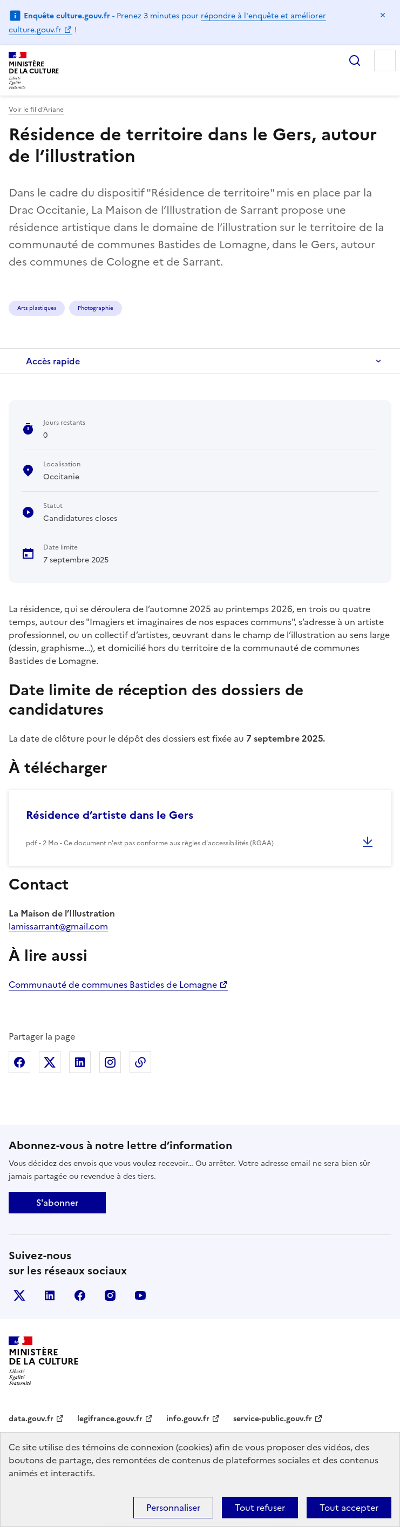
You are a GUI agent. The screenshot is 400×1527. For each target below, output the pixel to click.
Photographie (95, 308)
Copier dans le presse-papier (140, 1062)
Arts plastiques (36, 308)
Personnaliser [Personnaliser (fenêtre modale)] (173, 1507)
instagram (110, 1295)
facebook (80, 1295)
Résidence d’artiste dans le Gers (109, 815)
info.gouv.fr (187, 1418)
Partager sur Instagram (110, 1062)
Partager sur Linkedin (80, 1062)
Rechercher (354, 60)
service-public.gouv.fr (272, 1418)
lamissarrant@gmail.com (58, 926)
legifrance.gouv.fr (110, 1418)
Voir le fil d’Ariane (36, 109)
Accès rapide (53, 361)
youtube (140, 1295)
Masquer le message (382, 15)
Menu (385, 60)
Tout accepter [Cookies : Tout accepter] (349, 1507)
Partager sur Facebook (19, 1062)
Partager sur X (49, 1062)
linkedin (49, 1295)
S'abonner (57, 1202)
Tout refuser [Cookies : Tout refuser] (260, 1507)
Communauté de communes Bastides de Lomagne (113, 984)
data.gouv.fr (31, 1418)
